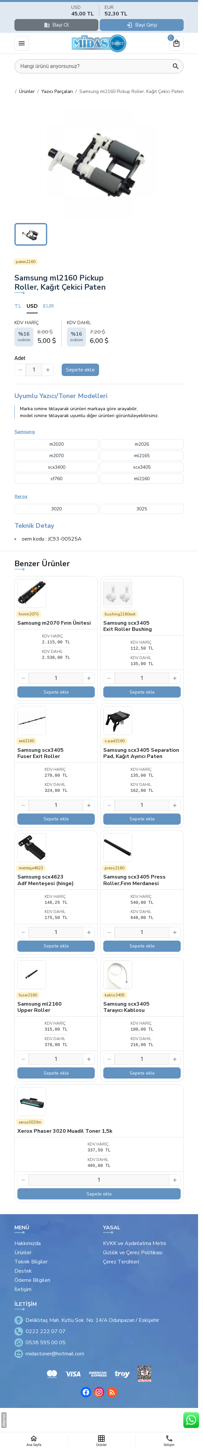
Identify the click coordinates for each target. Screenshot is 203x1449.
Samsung (24, 432)
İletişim (22, 1289)
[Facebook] (86, 1392)
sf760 (56, 479)
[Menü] (21, 43)
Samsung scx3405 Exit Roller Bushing (127, 626)
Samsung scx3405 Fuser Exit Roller (40, 753)
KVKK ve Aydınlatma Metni (134, 1243)
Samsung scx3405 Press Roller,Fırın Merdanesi (134, 880)
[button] (99, 161)
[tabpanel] (99, 332)
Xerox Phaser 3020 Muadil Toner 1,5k (64, 1131)
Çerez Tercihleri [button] (121, 1261)
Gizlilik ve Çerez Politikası (132, 1252)
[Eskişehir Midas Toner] (99, 43)
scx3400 (56, 467)
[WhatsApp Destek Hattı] (191, 1420)
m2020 (57, 444)
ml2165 (142, 456)
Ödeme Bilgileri (32, 1280)
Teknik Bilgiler (31, 1261)
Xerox (21, 496)
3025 (141, 509)
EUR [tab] (48, 306)
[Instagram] (99, 1392)
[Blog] (112, 1392)
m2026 (142, 444)
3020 (56, 509)
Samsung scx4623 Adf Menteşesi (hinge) (45, 880)
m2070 (57, 456)
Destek (23, 1271)
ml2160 (142, 479)
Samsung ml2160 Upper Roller (39, 1007)
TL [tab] (17, 306)
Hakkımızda (27, 1243)
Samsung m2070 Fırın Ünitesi (54, 623)
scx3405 (142, 467)
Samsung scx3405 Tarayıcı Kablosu (126, 1007)
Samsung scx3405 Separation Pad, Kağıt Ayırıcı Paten (141, 753)
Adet (19, 358)
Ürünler (22, 1252)
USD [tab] (32, 306)
